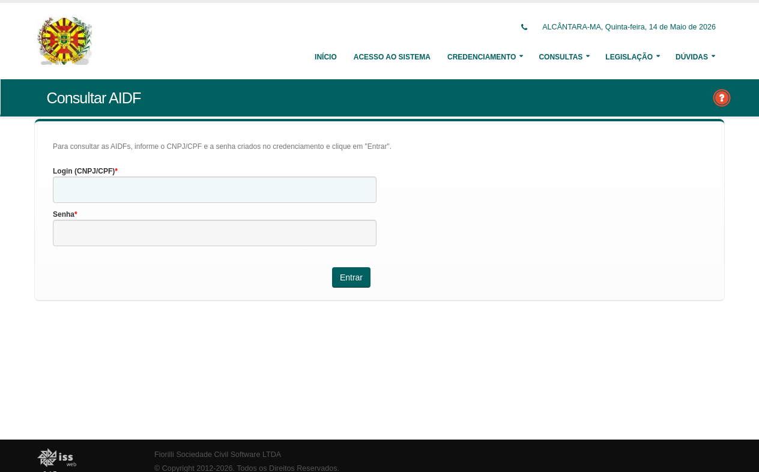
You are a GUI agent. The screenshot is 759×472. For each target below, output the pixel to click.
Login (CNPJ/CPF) (84, 171)
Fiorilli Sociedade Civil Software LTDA (217, 454)
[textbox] (214, 190)
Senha (63, 214)
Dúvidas (692, 57)
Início (326, 57)
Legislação (629, 57)
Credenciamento (481, 57)
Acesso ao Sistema (392, 57)
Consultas (560, 57)
